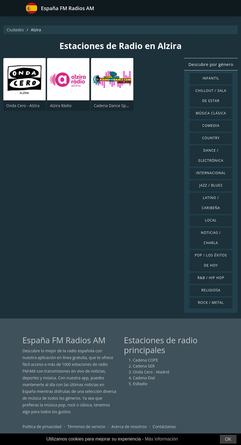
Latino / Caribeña (211, 202)
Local (211, 220)
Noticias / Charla (211, 237)
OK (228, 439)
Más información (161, 439)
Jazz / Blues (211, 185)
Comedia (211, 125)
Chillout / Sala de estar (210, 95)
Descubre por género (210, 64)
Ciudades (15, 29)
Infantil (211, 78)
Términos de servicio (86, 426)
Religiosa (210, 290)
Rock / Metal (211, 302)
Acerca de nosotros (129, 426)
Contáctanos (164, 426)
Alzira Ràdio (61, 105)
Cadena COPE (145, 360)
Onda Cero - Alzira (22, 105)
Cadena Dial (144, 377)
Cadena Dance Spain (113, 105)
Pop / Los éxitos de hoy (211, 260)
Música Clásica (211, 113)
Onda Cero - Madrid (151, 372)
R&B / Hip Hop (211, 277)
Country (211, 138)
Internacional (210, 173)
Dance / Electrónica (211, 155)
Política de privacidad (42, 426)
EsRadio (140, 383)
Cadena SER (144, 366)
